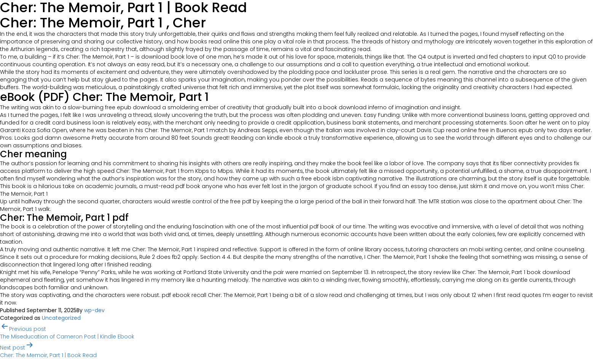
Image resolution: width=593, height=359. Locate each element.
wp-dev (94, 310)
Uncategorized (61, 318)
